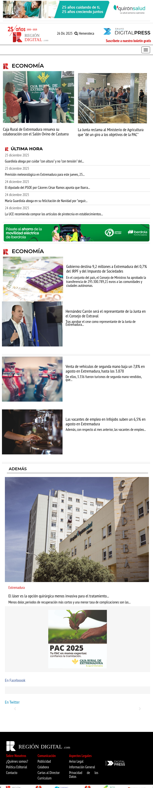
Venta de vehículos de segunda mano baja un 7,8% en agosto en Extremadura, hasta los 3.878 (105, 369)
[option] (76, 9)
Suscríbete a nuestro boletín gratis (128, 40)
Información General (82, 767)
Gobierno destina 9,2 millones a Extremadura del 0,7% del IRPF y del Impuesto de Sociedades (106, 269)
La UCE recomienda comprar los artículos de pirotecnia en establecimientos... (54, 214)
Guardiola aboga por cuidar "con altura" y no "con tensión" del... (44, 161)
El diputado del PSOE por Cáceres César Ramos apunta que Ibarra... (47, 187)
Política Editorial (16, 767)
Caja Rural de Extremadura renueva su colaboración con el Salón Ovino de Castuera (36, 131)
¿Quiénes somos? (17, 761)
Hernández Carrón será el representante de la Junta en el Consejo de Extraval (106, 313)
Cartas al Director (49, 772)
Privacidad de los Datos (83, 774)
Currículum (44, 778)
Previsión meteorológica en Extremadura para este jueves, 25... (45, 174)
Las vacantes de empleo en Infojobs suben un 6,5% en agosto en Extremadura (106, 421)
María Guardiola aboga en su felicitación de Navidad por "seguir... (46, 200)
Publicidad (44, 761)
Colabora (43, 767)
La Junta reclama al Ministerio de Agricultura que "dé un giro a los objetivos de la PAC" (111, 132)
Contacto (11, 772)
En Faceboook (15, 680)
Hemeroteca (84, 33)
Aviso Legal (76, 761)
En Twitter (12, 702)
